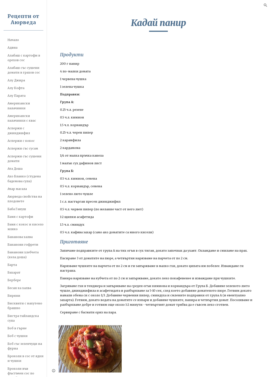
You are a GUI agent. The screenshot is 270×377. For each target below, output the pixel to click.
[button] (265, 5)
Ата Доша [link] (15, 168)
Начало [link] (13, 40)
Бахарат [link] (14, 272)
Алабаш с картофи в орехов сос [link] (24, 58)
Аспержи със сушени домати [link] (24, 158)
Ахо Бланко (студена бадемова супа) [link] (24, 178)
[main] (158, 24)
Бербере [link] (14, 280)
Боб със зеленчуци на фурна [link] (25, 346)
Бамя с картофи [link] (20, 217)
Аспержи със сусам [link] (23, 148)
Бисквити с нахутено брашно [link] (25, 305)
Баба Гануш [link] (17, 209)
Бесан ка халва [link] (19, 288)
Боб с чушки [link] (18, 336)
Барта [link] (12, 265)
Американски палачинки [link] (19, 105)
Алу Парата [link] (17, 95)
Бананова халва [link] (20, 237)
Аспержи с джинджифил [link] (19, 130)
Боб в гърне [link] (17, 328)
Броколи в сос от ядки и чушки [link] (26, 358)
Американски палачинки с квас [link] (22, 118)
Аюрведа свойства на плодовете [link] (25, 199)
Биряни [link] (14, 295)
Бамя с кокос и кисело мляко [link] (26, 226)
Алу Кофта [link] (16, 88)
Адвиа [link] (12, 47)
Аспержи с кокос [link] (21, 141)
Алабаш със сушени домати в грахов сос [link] (24, 70)
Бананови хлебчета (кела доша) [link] (23, 254)
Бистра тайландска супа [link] (23, 318)
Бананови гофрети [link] (23, 244)
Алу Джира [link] (16, 80)
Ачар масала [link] (17, 189)
